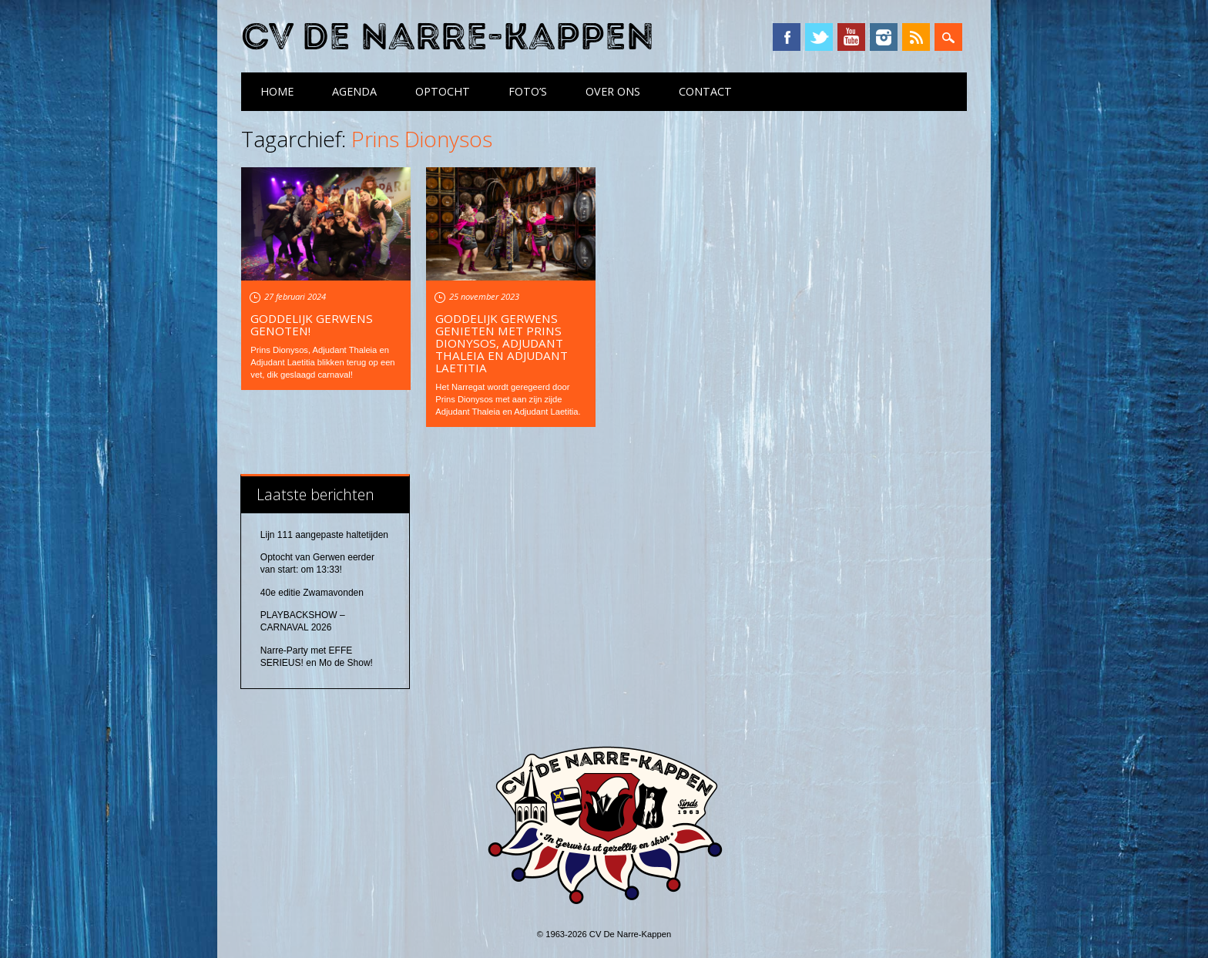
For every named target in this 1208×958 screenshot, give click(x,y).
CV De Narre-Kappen (447, 37)
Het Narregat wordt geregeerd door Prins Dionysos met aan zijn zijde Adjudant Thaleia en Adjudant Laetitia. (507, 399)
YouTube (851, 37)
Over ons (613, 91)
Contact (705, 91)
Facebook (786, 37)
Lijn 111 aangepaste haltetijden (324, 534)
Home (277, 91)
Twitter (819, 37)
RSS (916, 37)
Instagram (884, 37)
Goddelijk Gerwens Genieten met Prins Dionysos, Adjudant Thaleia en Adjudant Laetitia (501, 343)
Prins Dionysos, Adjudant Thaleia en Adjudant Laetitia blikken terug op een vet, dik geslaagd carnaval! (322, 362)
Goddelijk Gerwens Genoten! (311, 324)
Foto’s (527, 91)
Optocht (442, 91)
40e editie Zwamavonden (312, 592)
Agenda (354, 91)
